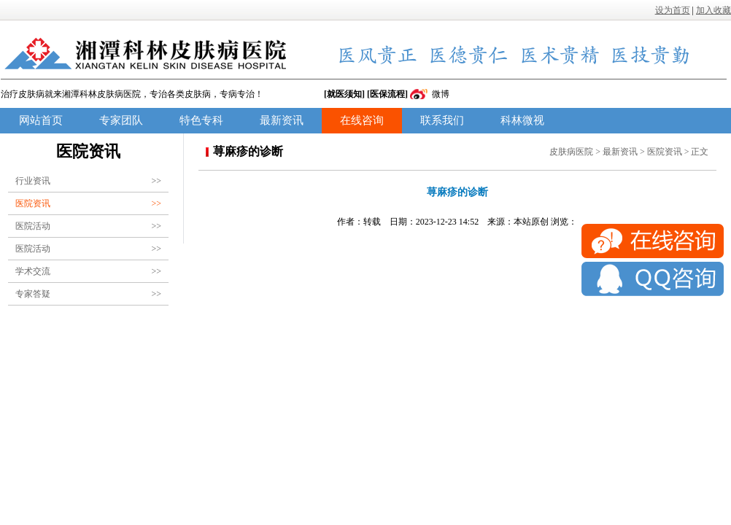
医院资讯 (88, 203)
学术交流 (88, 271)
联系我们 (442, 120)
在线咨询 (362, 120)
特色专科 (201, 120)
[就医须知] (344, 94)
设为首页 (672, 10)
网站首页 (41, 120)
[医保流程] (387, 94)
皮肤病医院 (571, 152)
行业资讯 (88, 181)
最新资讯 (281, 120)
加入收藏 (713, 10)
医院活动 (88, 226)
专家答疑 (88, 294)
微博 (440, 94)
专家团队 (121, 120)
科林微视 (522, 120)
